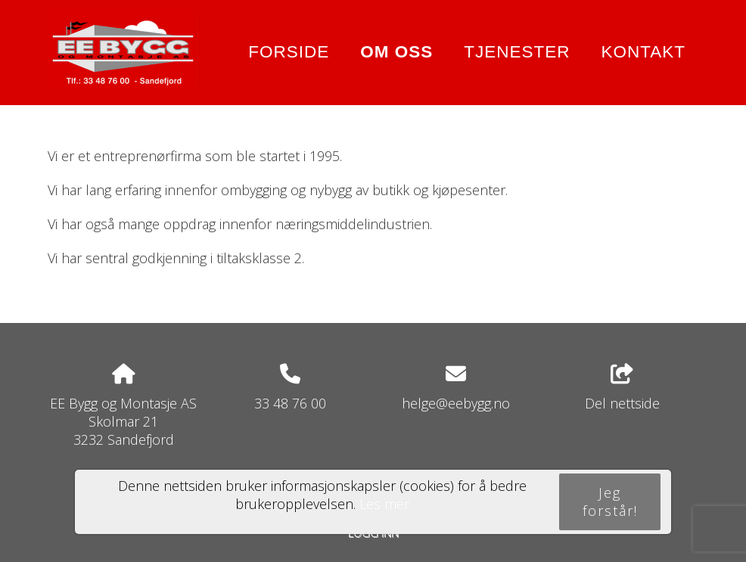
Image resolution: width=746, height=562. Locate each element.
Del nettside (622, 388)
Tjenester (517, 51)
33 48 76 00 (290, 403)
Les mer (384, 504)
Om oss (396, 51)
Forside (288, 51)
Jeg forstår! (610, 501)
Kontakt (643, 51)
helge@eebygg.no (456, 403)
